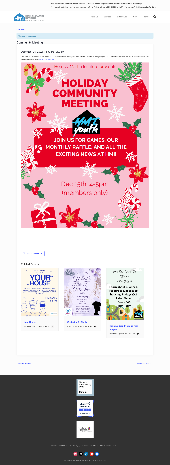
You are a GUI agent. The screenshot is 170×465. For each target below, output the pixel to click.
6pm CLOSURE (24, 364)
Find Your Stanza (145, 364)
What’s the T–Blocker (77, 322)
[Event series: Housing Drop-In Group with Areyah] (138, 334)
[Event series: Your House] (52, 326)
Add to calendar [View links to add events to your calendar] (33, 253)
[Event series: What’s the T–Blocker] (95, 326)
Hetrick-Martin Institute (83, 460)
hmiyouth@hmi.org (46, 59)
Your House (30, 322)
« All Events (21, 29)
